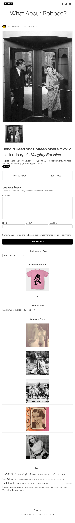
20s (22, 161)
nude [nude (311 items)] (45, 487)
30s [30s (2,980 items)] (13, 474)
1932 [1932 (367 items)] (16, 479)
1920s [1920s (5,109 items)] (28, 474)
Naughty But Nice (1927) (13, 164)
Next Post (55, 175)
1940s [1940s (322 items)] (27, 479)
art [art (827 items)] (47, 479)
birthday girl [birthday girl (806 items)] (60, 479)
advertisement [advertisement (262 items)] (40, 479)
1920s (12, 161)
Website (53, 223)
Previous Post (19, 175)
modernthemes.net (45, 514)
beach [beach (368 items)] (51, 479)
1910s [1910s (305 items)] (21, 474)
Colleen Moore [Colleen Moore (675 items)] (42, 483)
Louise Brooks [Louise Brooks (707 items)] (9, 487)
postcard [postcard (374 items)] (55, 487)
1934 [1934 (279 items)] (23, 479)
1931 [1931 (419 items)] (12, 479)
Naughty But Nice (63, 161)
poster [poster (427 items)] (61, 487)
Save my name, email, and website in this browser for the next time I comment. (36, 235)
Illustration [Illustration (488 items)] (68, 484)
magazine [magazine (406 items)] (19, 487)
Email (29, 223)
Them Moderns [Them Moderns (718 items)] (9, 490)
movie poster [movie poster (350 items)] (38, 487)
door (53, 161)
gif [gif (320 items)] (54, 484)
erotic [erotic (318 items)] (51, 484)
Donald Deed (44, 161)
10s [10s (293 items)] (3, 474)
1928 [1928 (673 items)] (53, 474)
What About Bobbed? (38, 13)
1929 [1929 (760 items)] (58, 474)
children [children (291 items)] (33, 484)
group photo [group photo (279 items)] (59, 484)
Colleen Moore (31, 161)
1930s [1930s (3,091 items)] (6, 478)
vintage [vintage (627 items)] (20, 490)
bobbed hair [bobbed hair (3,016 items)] (11, 483)
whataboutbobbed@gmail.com (22, 310)
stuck (40, 164)
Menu (8, 4)
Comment (7, 196)
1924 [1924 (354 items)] (34, 474)
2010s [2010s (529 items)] (31, 479)
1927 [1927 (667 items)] (48, 474)
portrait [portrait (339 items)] (49, 487)
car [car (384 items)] (29, 484)
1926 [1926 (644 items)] (43, 474)
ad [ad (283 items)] (35, 479)
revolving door (31, 164)
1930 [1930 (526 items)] (63, 474)
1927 (18, 161)
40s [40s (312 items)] (17, 474)
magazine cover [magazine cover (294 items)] (29, 487)
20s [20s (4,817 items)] (8, 474)
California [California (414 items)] (23, 484)
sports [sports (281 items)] (66, 487)
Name (5, 223)
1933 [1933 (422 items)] (20, 479)
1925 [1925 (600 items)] (39, 474)
